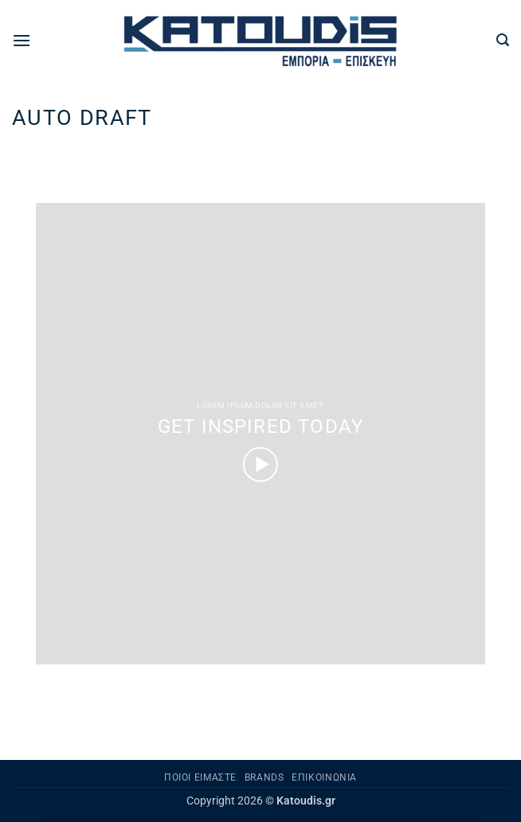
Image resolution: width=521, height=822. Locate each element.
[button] (21, 40)
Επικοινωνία (324, 777)
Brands (264, 777)
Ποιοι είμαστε (200, 777)
